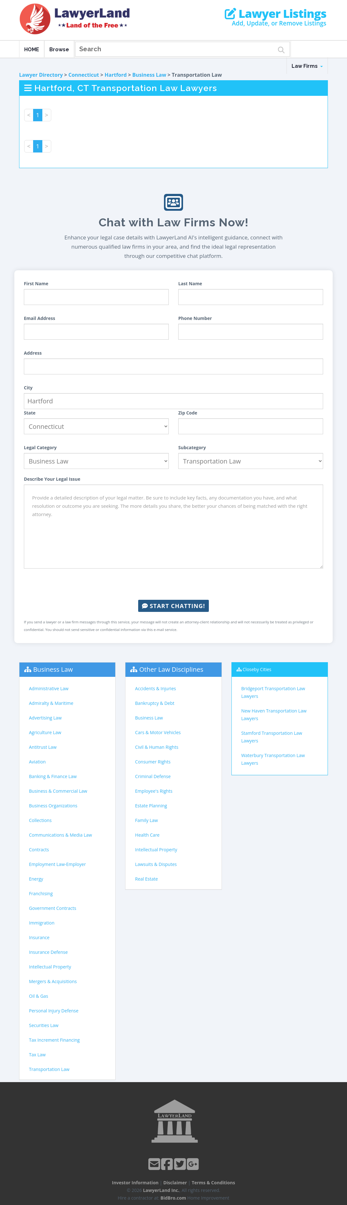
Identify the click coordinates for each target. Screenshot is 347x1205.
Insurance (39, 937)
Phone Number (195, 318)
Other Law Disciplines (171, 669)
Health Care (147, 835)
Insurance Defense (48, 952)
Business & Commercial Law (58, 791)
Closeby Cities (257, 669)
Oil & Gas (38, 996)
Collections (40, 820)
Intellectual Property (50, 967)
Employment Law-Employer (57, 864)
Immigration (41, 923)
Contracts (39, 850)
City (28, 388)
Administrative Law (48, 688)
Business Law (149, 74)
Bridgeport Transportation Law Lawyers (273, 692)
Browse (59, 49)
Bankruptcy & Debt (154, 703)
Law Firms (307, 66)
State (30, 413)
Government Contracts (52, 908)
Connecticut (83, 74)
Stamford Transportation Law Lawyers (271, 737)
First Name (36, 283)
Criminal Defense (153, 776)
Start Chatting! (173, 606)
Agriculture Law (45, 732)
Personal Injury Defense (53, 1011)
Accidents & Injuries (155, 688)
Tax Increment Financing (54, 1040)
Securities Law (44, 1025)
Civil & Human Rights (156, 747)
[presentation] (173, 584)
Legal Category (40, 447)
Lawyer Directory (41, 74)
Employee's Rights (153, 791)
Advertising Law (45, 718)
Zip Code (187, 413)
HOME (31, 49)
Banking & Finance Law (53, 776)
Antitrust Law (43, 747)
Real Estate (146, 879)
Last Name (190, 283)
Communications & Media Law (60, 835)
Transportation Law (49, 1069)
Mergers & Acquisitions (53, 981)
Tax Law (37, 1055)
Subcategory (192, 447)
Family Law (146, 820)
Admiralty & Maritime (51, 703)
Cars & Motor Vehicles (158, 732)
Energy (36, 879)
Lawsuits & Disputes (156, 864)
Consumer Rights (152, 762)
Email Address (39, 318)
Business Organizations (53, 806)
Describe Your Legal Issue (52, 479)
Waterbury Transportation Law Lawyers (273, 759)
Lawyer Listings (275, 13)
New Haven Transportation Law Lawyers (274, 714)
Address (33, 353)
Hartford (116, 74)
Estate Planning (151, 806)
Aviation (37, 762)
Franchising (41, 893)
